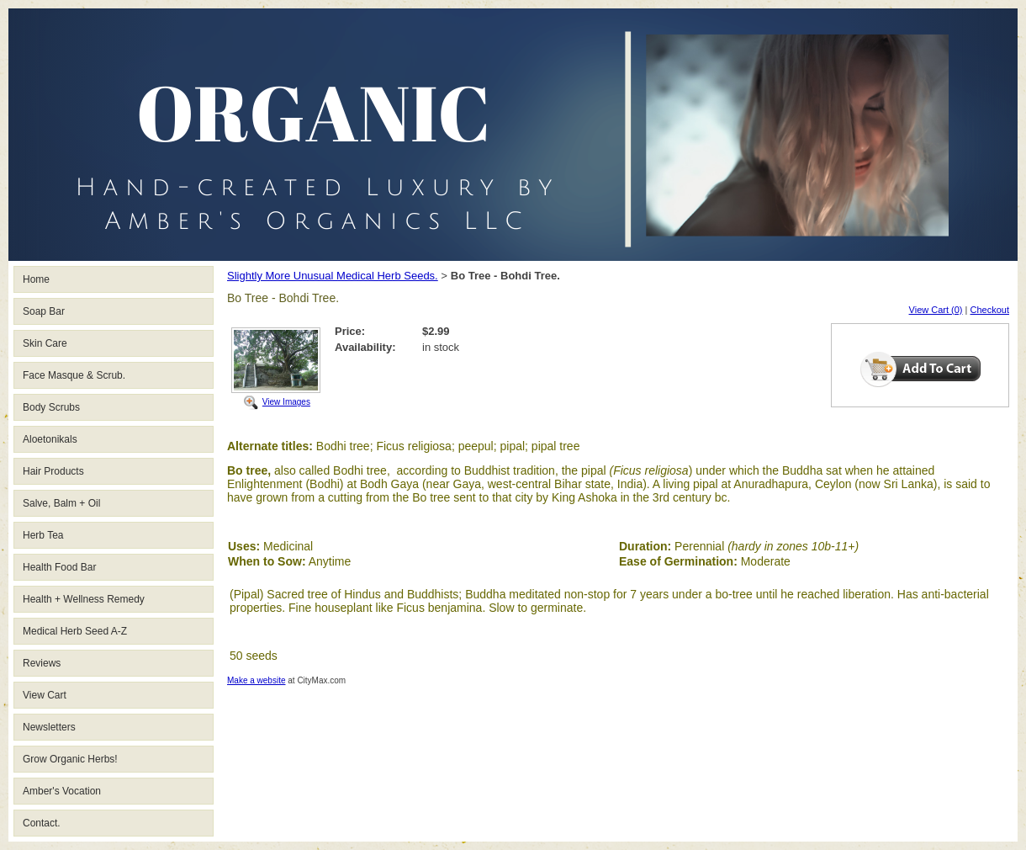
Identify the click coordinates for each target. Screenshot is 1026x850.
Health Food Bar (59, 567)
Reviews (42, 663)
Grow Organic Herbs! (70, 759)
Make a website (256, 680)
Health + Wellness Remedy (84, 599)
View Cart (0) (936, 310)
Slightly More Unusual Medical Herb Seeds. (332, 275)
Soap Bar (44, 311)
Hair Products (53, 471)
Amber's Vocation (62, 791)
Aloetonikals (50, 439)
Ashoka (597, 497)
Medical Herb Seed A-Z (75, 631)
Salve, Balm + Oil (61, 503)
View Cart (44, 695)
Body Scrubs (51, 407)
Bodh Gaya (389, 484)
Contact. (42, 823)
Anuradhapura (770, 484)
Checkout (989, 310)
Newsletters (49, 727)
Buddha (802, 470)
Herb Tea (43, 535)
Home (36, 279)
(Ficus (626, 470)
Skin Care (45, 343)
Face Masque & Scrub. (74, 375)
